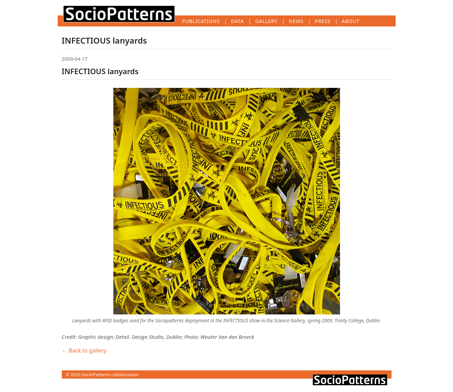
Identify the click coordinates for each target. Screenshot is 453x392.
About (351, 21)
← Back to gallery (84, 350)
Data (237, 21)
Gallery (266, 21)
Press (322, 21)
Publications (201, 21)
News (296, 21)
